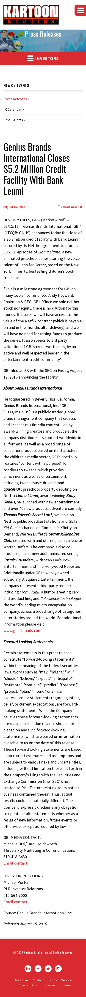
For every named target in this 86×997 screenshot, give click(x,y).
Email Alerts (13, 120)
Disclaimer (49, 985)
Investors (43, 58)
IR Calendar (12, 109)
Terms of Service (60, 980)
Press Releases (15, 98)
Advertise (21, 980)
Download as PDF (70, 207)
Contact (38, 980)
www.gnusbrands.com (22, 630)
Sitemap (66, 985)
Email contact (15, 863)
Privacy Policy (27, 985)
